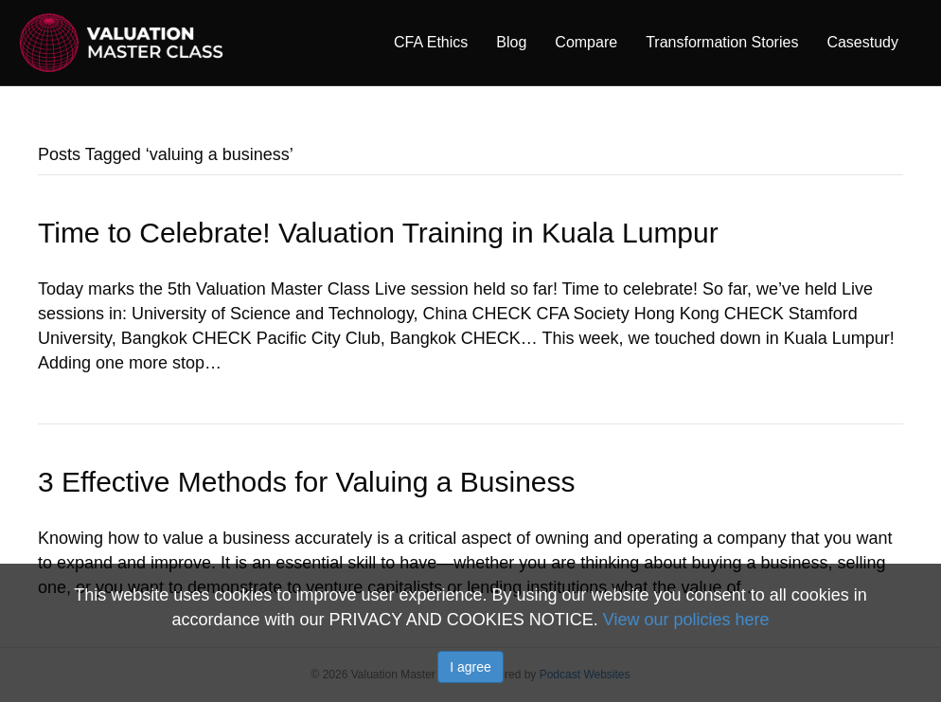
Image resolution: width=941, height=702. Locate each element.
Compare (586, 42)
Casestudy (862, 42)
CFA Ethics (431, 42)
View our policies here (686, 619)
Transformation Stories (722, 42)
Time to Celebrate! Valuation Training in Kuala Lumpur (378, 232)
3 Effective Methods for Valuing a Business (307, 481)
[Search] (920, 41)
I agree (470, 667)
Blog (511, 42)
